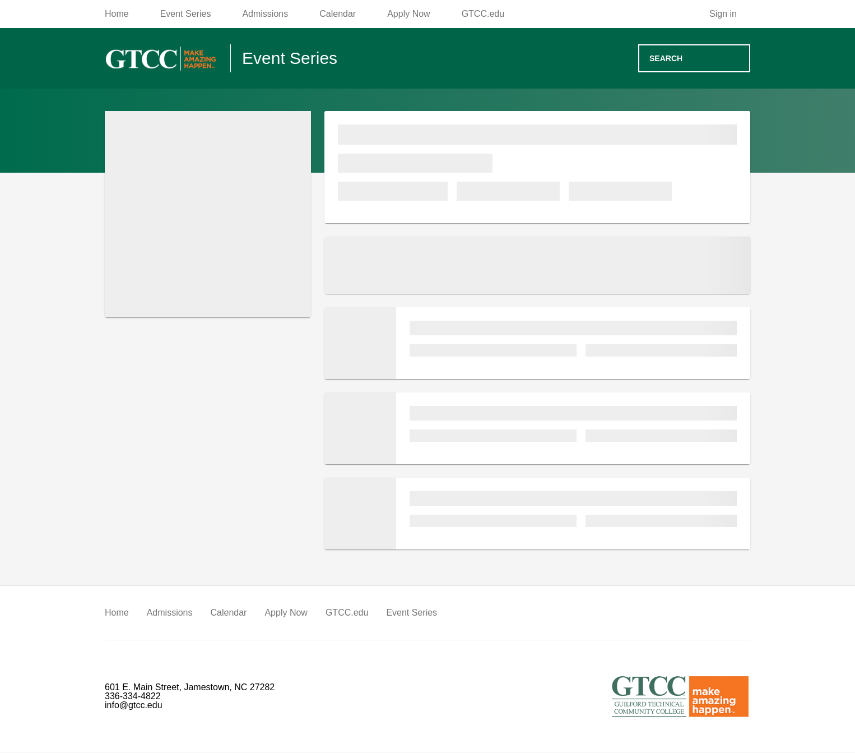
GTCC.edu (337, 613)
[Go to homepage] (161, 58)
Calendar (225, 613)
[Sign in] (730, 14)
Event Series (396, 613)
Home (116, 613)
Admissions (168, 613)
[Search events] (694, 59)
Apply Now (280, 613)
